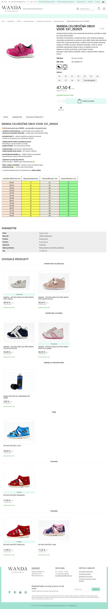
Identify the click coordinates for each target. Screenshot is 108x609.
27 (65, 80)
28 (72, 80)
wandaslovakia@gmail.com (18, 1)
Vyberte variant (31, 304)
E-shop (97, 2)
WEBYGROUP (73, 605)
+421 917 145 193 (34, 1)
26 (59, 80)
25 (97, 76)
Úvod (5, 1)
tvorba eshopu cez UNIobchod (50, 605)
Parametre (17, 117)
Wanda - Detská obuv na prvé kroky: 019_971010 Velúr (18, 347)
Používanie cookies (85, 574)
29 (78, 80)
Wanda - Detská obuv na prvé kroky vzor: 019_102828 (53, 347)
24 (91, 76)
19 (59, 76)
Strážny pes (61, 109)
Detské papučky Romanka (14, 495)
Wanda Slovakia (77, 58)
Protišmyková (43, 242)
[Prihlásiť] (104, 8)
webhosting (61, 605)
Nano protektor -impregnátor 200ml (16, 397)
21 (72, 76)
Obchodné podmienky (86, 572)
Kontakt (36, 568)
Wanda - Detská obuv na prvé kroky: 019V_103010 (18, 298)
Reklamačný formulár (85, 576)
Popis (5, 117)
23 (84, 76)
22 (78, 76)
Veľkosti (90, 2)
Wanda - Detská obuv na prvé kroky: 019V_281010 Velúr (53, 298)
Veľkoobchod (81, 2)
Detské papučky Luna (47, 545)
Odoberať (95, 589)
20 (65, 76)
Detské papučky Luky (12, 446)
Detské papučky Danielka (14, 545)
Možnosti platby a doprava (65, 2)
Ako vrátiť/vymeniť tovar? (47, 2)
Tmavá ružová (43, 233)
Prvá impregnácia (89, 80)
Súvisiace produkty (34, 117)
